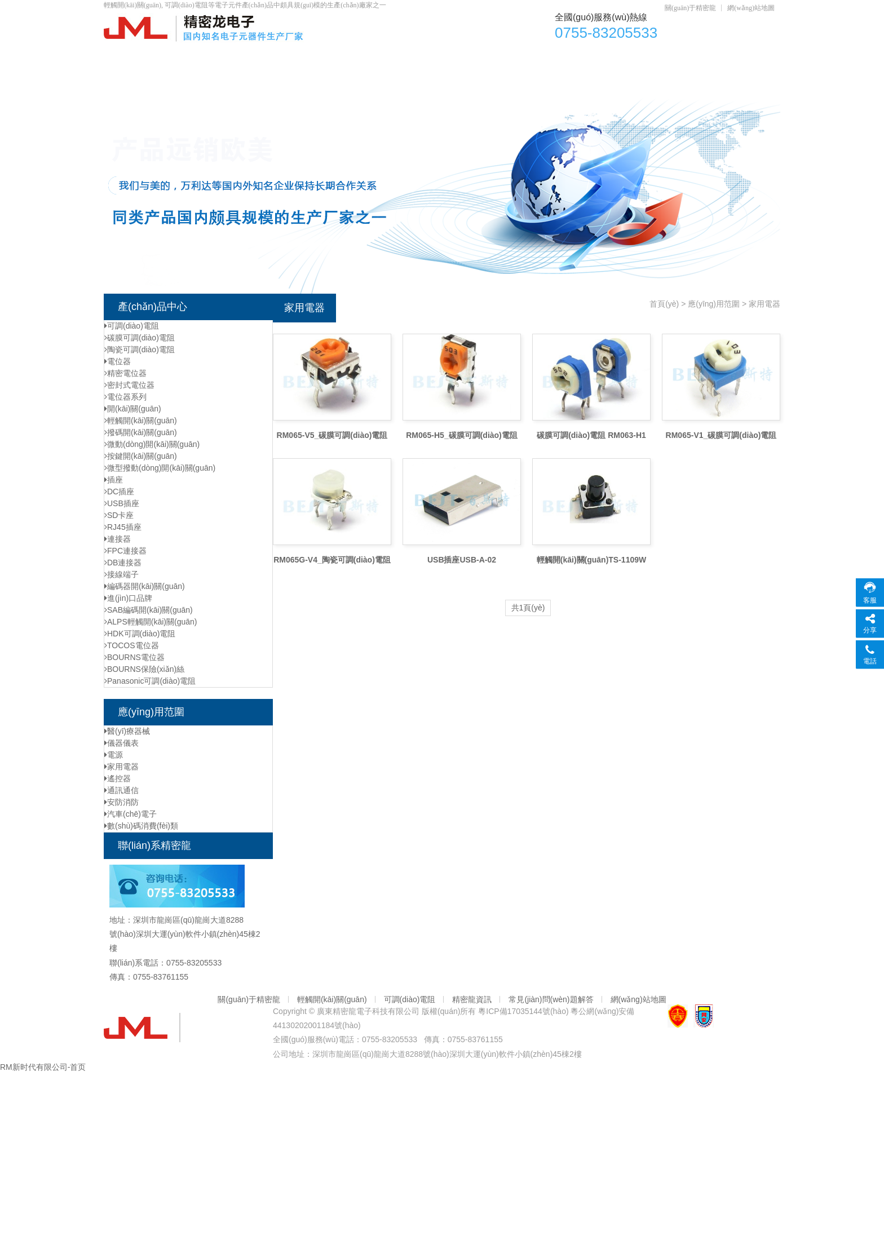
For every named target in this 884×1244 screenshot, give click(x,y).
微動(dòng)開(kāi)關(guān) (152, 444)
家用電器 (121, 766)
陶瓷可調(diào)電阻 (139, 349)
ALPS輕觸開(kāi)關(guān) (150, 621)
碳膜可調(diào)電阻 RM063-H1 (591, 435)
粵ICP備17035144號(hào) (523, 1011)
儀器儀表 (121, 742)
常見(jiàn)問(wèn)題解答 (551, 999)
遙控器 (117, 778)
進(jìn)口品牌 (128, 598)
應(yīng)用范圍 (714, 303)
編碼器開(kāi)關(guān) (144, 586)
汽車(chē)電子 (130, 813)
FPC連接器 (125, 550)
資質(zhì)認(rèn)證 (661, 56)
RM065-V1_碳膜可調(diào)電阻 (721, 435)
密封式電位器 (129, 384)
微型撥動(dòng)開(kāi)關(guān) (159, 467)
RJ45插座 (123, 527)
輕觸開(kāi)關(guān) (483, 56)
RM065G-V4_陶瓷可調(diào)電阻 (332, 559)
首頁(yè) (138, 56)
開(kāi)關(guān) (132, 408)
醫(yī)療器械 (127, 731)
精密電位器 (125, 373)
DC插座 (574, 56)
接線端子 (121, 574)
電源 (113, 754)
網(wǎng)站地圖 (751, 8)
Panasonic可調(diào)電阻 (150, 680)
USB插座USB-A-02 (461, 559)
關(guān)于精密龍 (690, 8)
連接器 (117, 538)
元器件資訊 (144, 79)
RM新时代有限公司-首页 (43, 1067)
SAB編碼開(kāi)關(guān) (148, 609)
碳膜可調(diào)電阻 (139, 337)
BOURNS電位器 (134, 657)
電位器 (301, 56)
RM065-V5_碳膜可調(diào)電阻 (332, 435)
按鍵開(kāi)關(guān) (140, 456)
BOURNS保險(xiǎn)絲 (144, 669)
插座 (113, 479)
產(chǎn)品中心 (221, 56)
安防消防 (121, 802)
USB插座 (121, 503)
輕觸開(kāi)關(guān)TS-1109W (591, 559)
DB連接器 (123, 562)
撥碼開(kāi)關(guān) (140, 432)
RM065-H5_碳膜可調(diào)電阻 (462, 435)
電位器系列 (125, 396)
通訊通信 (121, 790)
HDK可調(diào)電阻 (139, 633)
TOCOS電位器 (131, 645)
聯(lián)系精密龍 (234, 79)
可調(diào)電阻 (380, 56)
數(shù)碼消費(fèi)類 (141, 825)
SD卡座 (119, 515)
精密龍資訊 (472, 999)
